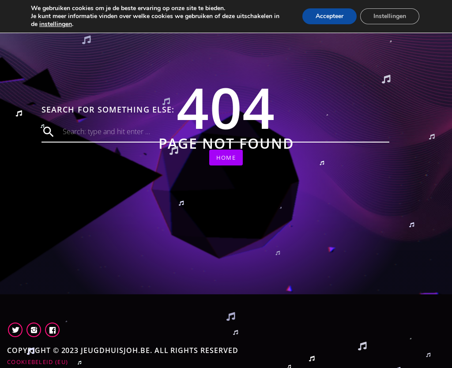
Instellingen (389, 16)
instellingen (55, 24)
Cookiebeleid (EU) (37, 362)
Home (226, 157)
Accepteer (329, 16)
